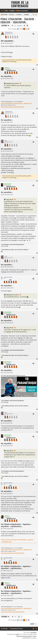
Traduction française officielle (24, 636)
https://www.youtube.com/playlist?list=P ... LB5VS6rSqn (15, 103)
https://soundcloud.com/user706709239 (12, 107)
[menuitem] (5, 10)
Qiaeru (34, 636)
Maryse (6, 68)
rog (5, 140)
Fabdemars (8, 32)
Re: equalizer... (8, 41)
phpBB (17, 634)
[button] (18, 29)
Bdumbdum (7, 184)
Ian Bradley (33, 632)
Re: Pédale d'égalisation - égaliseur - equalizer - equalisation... (16, 525)
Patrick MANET (8, 277)
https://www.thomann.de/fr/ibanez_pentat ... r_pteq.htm (18, 541)
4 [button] (26, 29)
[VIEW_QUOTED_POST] (20, 83)
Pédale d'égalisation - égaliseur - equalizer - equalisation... (18, 21)
